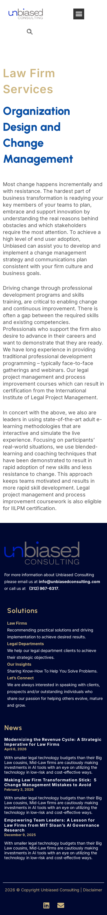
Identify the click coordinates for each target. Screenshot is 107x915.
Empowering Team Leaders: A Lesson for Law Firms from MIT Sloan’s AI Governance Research (51, 825)
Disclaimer (92, 889)
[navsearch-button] (29, 32)
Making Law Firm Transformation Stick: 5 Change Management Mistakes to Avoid (50, 782)
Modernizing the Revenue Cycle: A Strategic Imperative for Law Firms (53, 742)
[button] (78, 14)
